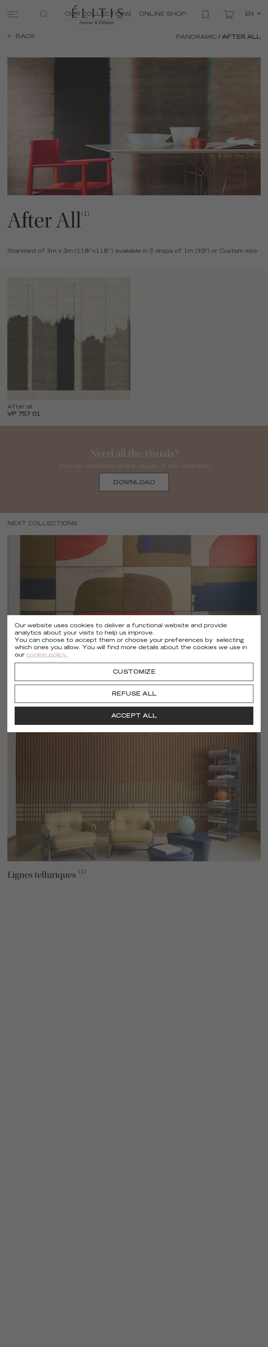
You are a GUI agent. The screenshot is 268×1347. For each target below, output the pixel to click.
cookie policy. (47, 655)
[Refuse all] (134, 694)
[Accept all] (134, 716)
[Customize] (134, 672)
